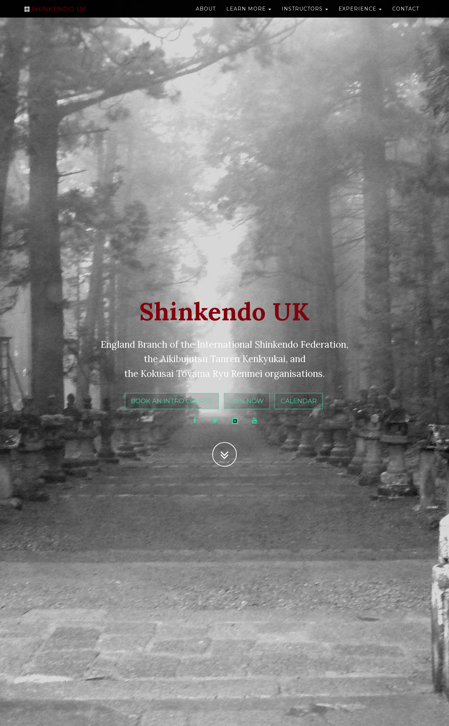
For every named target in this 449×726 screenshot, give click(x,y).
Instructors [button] (305, 16)
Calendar (299, 401)
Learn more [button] (248, 16)
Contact (405, 16)
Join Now (247, 401)
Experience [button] (360, 16)
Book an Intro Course (172, 401)
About (206, 16)
